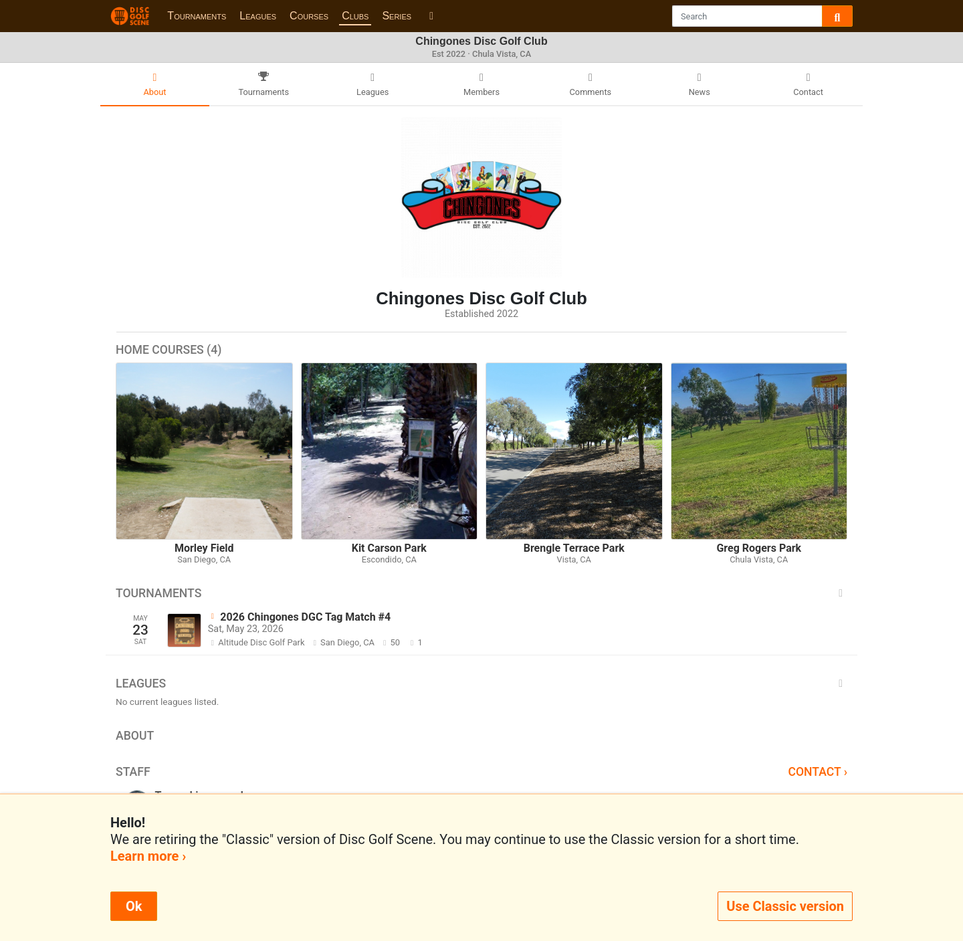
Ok (133, 906)
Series (396, 15)
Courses (309, 15)
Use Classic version (785, 906)
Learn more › (148, 856)
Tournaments (196, 15)
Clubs (355, 15)
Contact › (817, 771)
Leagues (257, 15)
